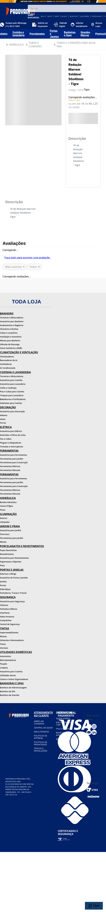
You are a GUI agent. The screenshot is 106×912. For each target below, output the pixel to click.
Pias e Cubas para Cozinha (12, 391)
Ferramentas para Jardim (11, 458)
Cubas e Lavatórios (8, 332)
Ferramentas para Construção (14, 462)
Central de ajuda (43, 727)
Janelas (3, 581)
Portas (3, 585)
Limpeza (4, 667)
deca (43, 16)
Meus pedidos (41, 731)
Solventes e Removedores (12, 640)
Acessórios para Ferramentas (13, 455)
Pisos (2, 565)
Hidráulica (16, 44)
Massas (3, 636)
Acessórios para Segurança (12, 601)
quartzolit (74, 16)
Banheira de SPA (7, 691)
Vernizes (4, 648)
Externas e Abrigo (8, 573)
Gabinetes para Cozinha (11, 403)
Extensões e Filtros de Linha (13, 435)
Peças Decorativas (8, 550)
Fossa (2, 509)
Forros (3, 423)
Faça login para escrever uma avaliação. (27, 257)
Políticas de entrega (40, 737)
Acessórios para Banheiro (11, 321)
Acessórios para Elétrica (11, 431)
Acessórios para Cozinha (11, 380)
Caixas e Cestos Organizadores (14, 679)
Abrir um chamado (39, 722)
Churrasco (4, 534)
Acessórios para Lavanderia (12, 384)
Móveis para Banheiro (10, 340)
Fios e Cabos (5, 439)
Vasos (2, 419)
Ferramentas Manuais (10, 470)
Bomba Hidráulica (8, 502)
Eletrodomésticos (8, 660)
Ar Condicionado (7, 368)
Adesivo (3, 415)
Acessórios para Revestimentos (14, 558)
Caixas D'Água (6, 506)
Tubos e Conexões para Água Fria (76, 44)
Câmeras (4, 605)
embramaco (97, 16)
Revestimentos (7, 554)
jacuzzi (64, 16)
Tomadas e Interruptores (11, 446)
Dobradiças (5, 589)
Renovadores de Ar (8, 360)
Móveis (3, 542)
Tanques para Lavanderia (11, 395)
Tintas (3, 644)
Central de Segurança (10, 624)
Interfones (5, 612)
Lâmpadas (5, 522)
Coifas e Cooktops (8, 388)
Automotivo (5, 656)
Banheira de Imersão (9, 695)
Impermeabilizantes (9, 632)
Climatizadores (7, 356)
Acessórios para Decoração (12, 411)
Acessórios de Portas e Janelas (14, 577)
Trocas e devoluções (40, 749)
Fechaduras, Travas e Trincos (13, 593)
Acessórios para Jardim (10, 530)
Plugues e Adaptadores (10, 442)
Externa (3, 518)
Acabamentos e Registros (11, 325)
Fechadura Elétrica (8, 609)
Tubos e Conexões (35, 44)
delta (57, 16)
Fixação (3, 663)
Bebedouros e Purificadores (13, 399)
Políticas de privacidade (40, 743)
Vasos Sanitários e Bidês (11, 348)
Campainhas (5, 620)
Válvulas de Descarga (9, 344)
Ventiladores (6, 364)
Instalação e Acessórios (10, 336)
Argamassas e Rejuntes (10, 561)
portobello (84, 16)
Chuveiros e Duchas (9, 329)
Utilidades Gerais (8, 675)
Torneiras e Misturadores (11, 317)
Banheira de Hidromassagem (13, 687)
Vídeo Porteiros (7, 616)
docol (49, 16)
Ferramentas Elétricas (10, 466)
